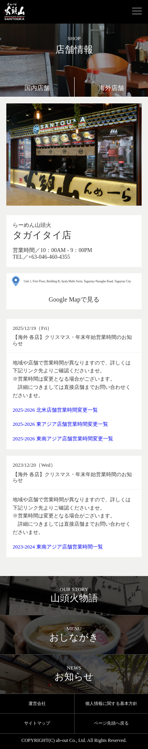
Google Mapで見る (74, 299)
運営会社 (37, 703)
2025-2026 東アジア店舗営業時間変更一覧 (60, 424)
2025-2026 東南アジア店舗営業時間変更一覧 (63, 439)
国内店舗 (37, 88)
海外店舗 (111, 88)
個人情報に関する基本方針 (111, 703)
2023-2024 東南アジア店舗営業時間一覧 (58, 547)
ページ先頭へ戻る (111, 723)
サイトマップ (37, 723)
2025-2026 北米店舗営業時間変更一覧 (55, 410)
